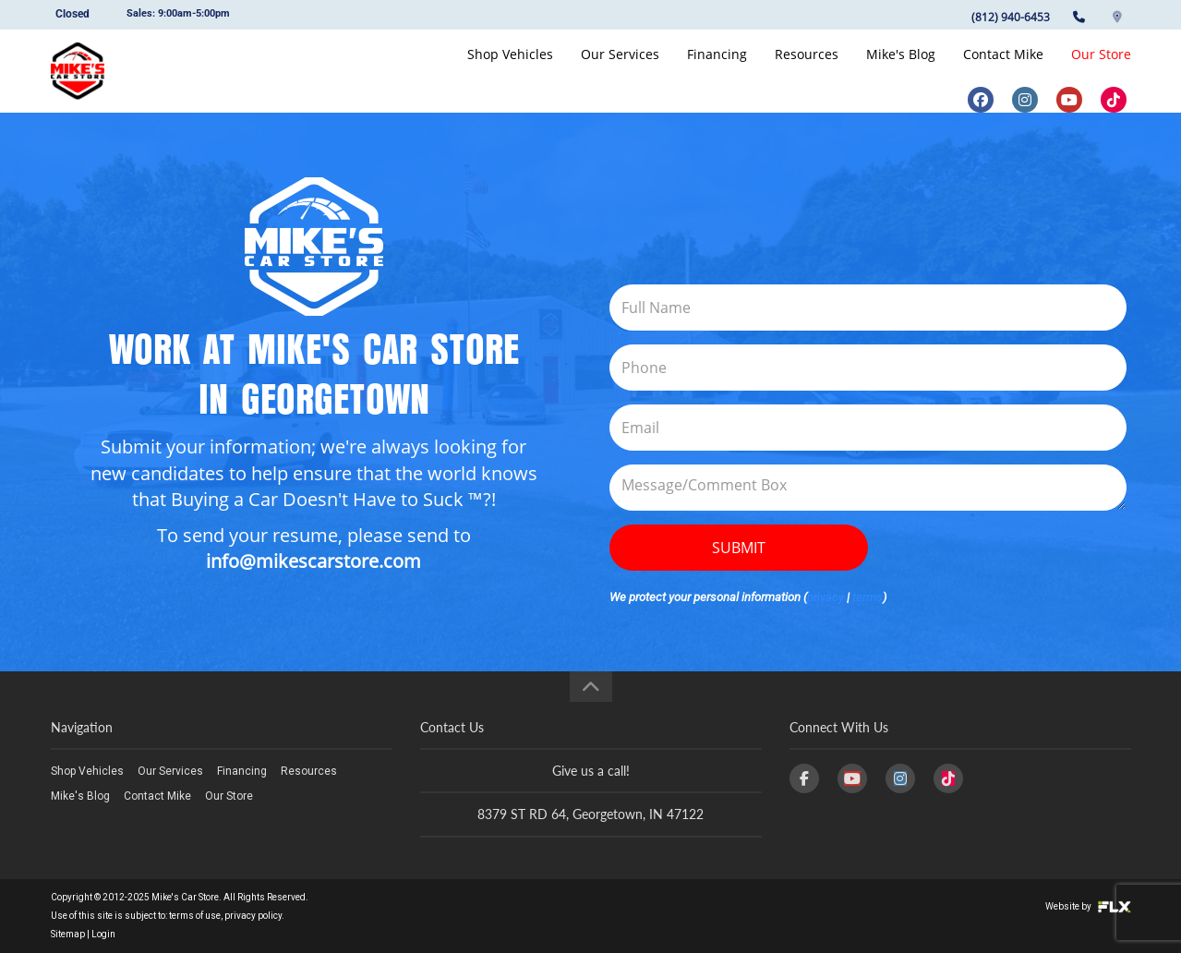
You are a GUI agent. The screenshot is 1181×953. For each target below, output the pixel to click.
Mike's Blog (900, 70)
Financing (717, 70)
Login (103, 934)
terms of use (195, 916)
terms (867, 597)
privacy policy (253, 916)
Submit (738, 547)
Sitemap (68, 934)
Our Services (620, 70)
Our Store (1101, 70)
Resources (806, 70)
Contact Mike (1003, 70)
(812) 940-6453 (1010, 17)
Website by (1088, 906)
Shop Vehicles (510, 70)
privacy (825, 597)
